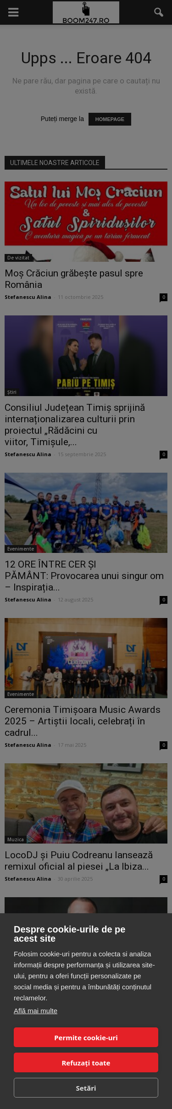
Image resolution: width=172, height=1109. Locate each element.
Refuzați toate (86, 1062)
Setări (86, 1087)
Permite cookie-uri (85, 1037)
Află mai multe (35, 1011)
